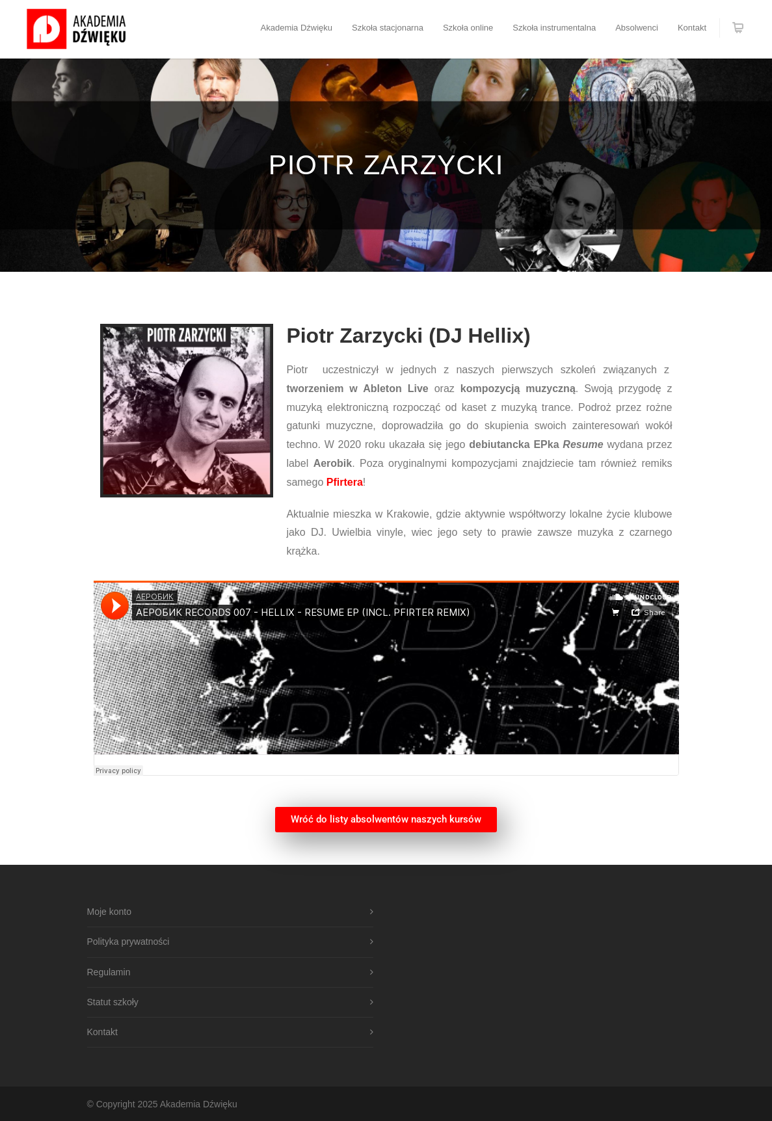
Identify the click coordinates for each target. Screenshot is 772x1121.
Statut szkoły (113, 1002)
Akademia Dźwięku (297, 28)
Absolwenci (636, 28)
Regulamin (109, 972)
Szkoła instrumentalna (554, 28)
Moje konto (109, 911)
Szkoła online (468, 28)
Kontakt (692, 28)
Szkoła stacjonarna (387, 28)
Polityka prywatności (128, 941)
